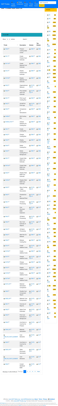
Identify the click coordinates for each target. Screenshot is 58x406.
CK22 (6, 85)
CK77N (7, 278)
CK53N (7, 180)
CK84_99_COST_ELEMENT (11, 337)
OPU (48, 225)
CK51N (7, 165)
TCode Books (31, 4)
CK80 (6, 291)
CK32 (6, 103)
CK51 (6, 158)
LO (49, 208)
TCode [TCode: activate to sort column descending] (5, 45)
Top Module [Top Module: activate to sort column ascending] (39, 44)
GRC (48, 82)
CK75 (6, 256)
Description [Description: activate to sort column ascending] (23, 45)
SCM (48, 282)
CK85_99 (7, 349)
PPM (48, 252)
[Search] (47, 2)
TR (49, 304)
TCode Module (13, 4)
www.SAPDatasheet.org (27, 399)
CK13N (7, 78)
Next (38, 371)
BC (48, 27)
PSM (48, 261)
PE (49, 232)
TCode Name (26, 4)
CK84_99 (7, 329)
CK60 (6, 194)
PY (49, 269)
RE (49, 276)
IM (49, 97)
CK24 (6, 91)
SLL (48, 291)
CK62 (6, 207)
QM (50, 273)
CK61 (6, 202)
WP (49, 313)
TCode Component (20, 3)
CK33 (6, 109)
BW (49, 31)
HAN (48, 88)
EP (49, 66)
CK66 (6, 234)
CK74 (6, 245)
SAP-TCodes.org (3, 403)
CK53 (6, 173)
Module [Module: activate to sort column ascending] (31, 45)
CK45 (6, 151)
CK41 (6, 129)
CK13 (6, 70)
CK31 (6, 98)
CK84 (6, 322)
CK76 (6, 267)
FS (49, 77)
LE (49, 205)
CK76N (7, 273)
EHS (48, 62)
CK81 (6, 304)
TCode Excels (36, 4)
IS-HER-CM (48, 141)
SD (49, 285)
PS (49, 256)
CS (49, 49)
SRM (48, 296)
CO (39, 85)
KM (49, 201)
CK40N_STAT (8, 122)
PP (48, 247)
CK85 (6, 342)
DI (49, 53)
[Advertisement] (21, 21)
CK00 (6, 49)
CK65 (6, 229)
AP (49, 22)
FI (49, 70)
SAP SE (20, 405)
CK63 (6, 216)
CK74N (7, 251)
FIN (50, 73)
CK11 (6, 56)
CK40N (7, 116)
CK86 (6, 364)
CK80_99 (7, 298)
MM (48, 219)
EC (49, 57)
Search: (32, 39)
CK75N (7, 262)
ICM (48, 93)
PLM (48, 238)
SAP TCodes (5, 4)
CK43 (6, 140)
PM (49, 241)
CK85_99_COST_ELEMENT (11, 358)
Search (42, 5)
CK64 (6, 222)
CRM (32, 49)
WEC (48, 309)
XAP (48, 318)
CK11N (7, 63)
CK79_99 (7, 284)
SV (49, 300)
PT (49, 265)
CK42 (6, 134)
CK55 (6, 187)
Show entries (9, 39)
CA (49, 35)
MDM (48, 214)
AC (49, 15)
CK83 (6, 315)
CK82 (6, 309)
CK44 (6, 145)
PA (49, 229)
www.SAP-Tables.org (14, 399)
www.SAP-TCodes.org (20, 401)
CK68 (6, 240)
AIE (49, 18)
